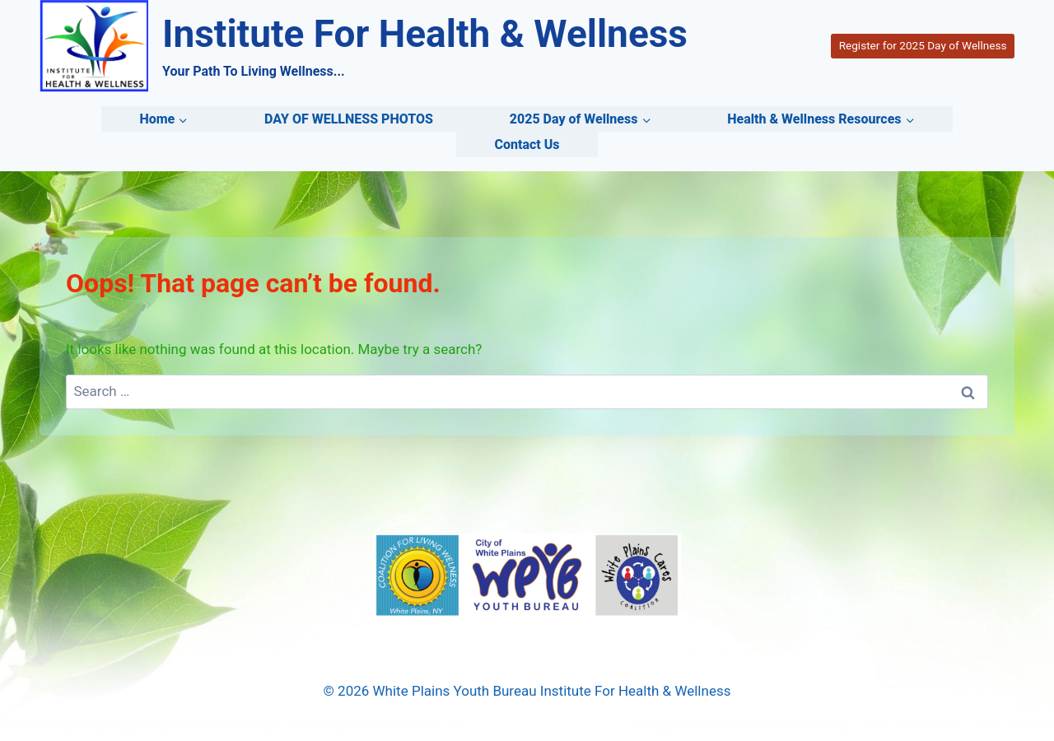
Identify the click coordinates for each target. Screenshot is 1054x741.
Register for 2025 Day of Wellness (923, 45)
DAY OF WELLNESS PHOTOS (348, 119)
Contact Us (526, 144)
